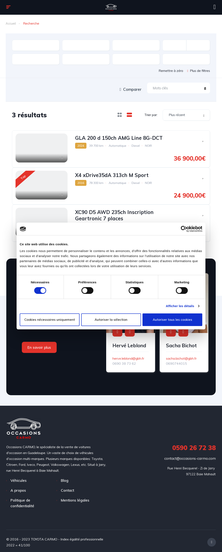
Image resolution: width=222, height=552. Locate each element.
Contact (67, 488)
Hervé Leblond (129, 343)
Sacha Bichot (181, 343)
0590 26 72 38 (194, 445)
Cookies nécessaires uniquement (49, 320)
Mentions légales (75, 498)
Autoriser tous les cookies (172, 320)
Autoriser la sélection (111, 320)
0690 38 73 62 (124, 361)
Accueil (11, 23)
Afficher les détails (180, 306)
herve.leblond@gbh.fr (128, 356)
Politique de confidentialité (22, 501)
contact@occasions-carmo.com (190, 456)
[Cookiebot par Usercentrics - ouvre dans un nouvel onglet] (184, 229)
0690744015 (176, 361)
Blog (64, 478)
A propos (18, 488)
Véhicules (18, 478)
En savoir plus (39, 345)
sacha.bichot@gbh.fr (181, 356)
